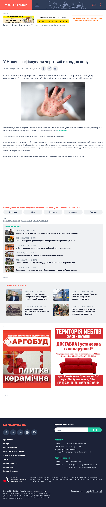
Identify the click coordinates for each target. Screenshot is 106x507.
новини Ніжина (40, 491)
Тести (5, 459)
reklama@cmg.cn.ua (73, 461)
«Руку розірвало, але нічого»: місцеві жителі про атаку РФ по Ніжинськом (47, 233)
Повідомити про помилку (13, 451)
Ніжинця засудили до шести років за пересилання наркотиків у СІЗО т (46, 241)
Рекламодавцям (10, 448)
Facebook (53, 212)
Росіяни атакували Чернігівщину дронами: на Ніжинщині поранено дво (46, 263)
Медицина (22, 221)
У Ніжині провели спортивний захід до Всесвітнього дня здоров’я (43, 248)
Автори (6, 444)
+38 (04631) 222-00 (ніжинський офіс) (80, 467)
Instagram (73, 212)
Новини (14, 25)
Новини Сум (8, 467)
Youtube (93, 212)
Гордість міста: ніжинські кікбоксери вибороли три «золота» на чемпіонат (83, 311)
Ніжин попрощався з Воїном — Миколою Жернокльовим (39, 256)
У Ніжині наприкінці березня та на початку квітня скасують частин (84, 296)
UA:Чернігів (62, 130)
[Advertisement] (53, 42)
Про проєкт (8, 440)
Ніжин (15, 221)
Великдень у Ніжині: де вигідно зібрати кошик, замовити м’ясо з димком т (48, 270)
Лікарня (29, 221)
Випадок (9, 221)
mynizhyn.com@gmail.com (75, 443)
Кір (4, 221)
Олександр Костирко (40, 221)
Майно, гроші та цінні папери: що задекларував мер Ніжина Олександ (37, 296)
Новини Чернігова (10, 471)
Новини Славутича (10, 463)
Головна (6, 25)
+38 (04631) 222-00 (73, 446)
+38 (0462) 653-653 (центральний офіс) (81, 465)
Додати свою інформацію (14, 455)
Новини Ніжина (24, 25)
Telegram (13, 212)
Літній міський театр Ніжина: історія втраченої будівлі (37, 311)
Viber (33, 212)
